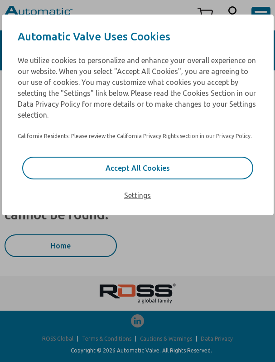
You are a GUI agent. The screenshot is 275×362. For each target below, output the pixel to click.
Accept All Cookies (138, 168)
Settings (137, 195)
